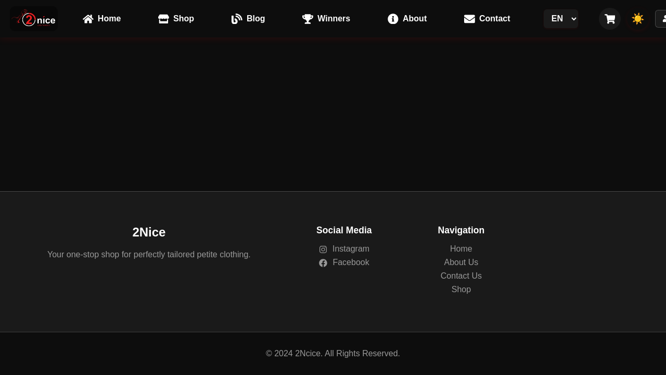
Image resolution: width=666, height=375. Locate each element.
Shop (461, 289)
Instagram (344, 248)
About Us (461, 262)
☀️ (638, 18)
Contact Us (461, 275)
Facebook (344, 262)
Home (461, 248)
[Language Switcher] (561, 18)
